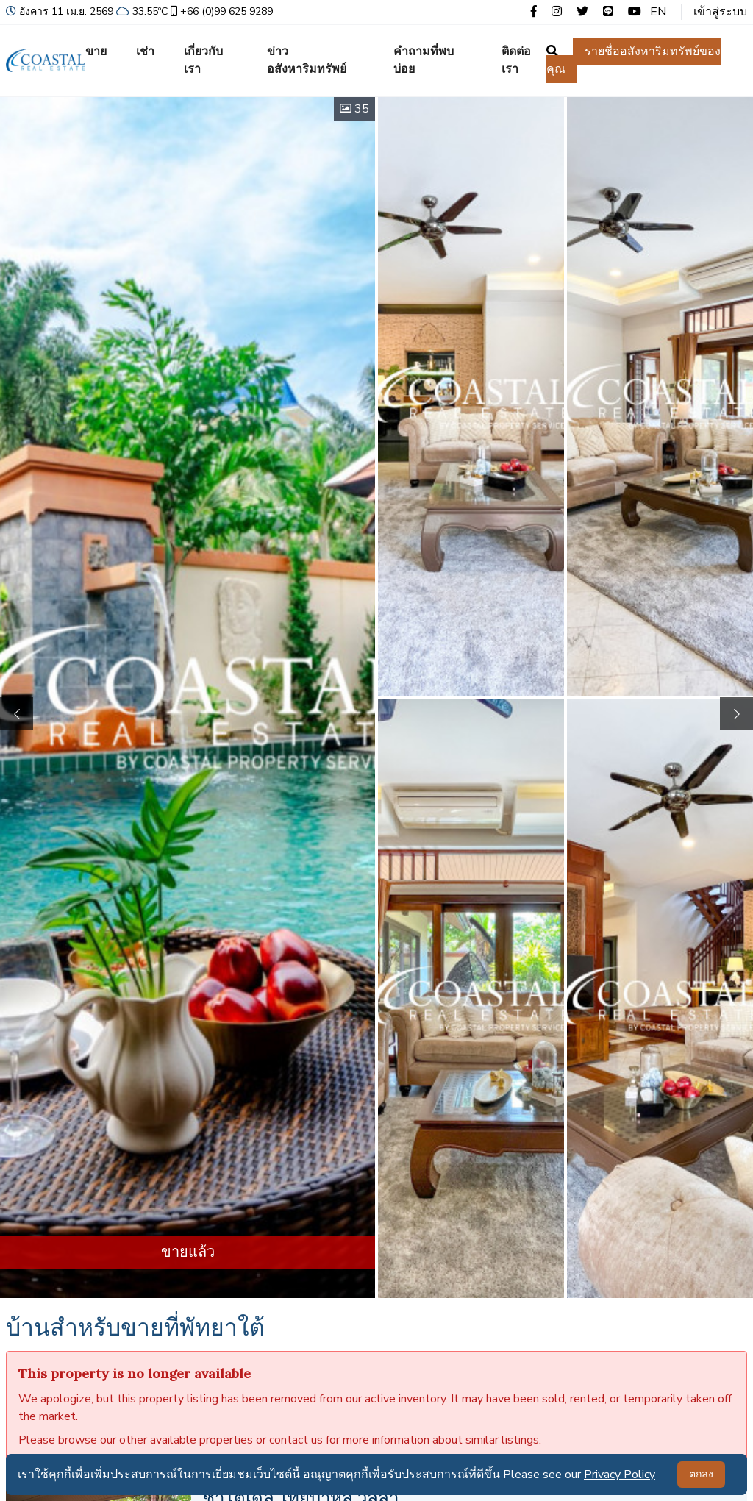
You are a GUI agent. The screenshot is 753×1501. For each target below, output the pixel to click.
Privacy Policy (619, 1474)
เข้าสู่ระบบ (720, 12)
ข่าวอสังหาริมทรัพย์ (306, 60)
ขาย (96, 51)
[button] (736, 713)
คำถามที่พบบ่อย (423, 60)
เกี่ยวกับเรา (203, 60)
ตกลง (701, 1474)
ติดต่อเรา (516, 60)
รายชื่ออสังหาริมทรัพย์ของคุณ (633, 60)
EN (658, 12)
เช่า (145, 51)
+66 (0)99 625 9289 (220, 11)
